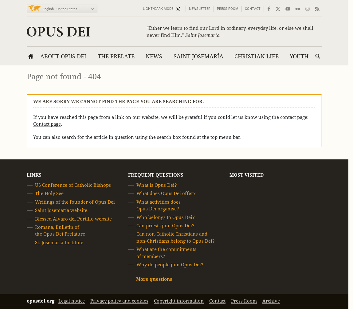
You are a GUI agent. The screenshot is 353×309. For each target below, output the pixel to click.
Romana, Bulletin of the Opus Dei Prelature (60, 231)
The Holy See (49, 193)
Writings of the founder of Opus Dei (75, 202)
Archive (271, 300)
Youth (299, 56)
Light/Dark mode (158, 9)
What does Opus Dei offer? (166, 193)
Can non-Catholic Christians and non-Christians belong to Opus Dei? (175, 238)
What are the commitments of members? (166, 253)
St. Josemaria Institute (59, 242)
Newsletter (199, 9)
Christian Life (256, 56)
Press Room (227, 9)
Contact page (47, 124)
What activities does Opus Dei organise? (158, 205)
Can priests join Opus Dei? (165, 225)
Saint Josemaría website (61, 210)
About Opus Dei (63, 56)
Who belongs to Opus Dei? (165, 217)
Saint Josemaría (198, 56)
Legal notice (71, 300)
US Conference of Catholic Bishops (73, 185)
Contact (253, 9)
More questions (154, 279)
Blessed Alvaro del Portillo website (73, 218)
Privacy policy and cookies (119, 300)
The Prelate (116, 56)
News (154, 56)
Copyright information (179, 300)
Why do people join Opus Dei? (169, 264)
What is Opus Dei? (156, 185)
